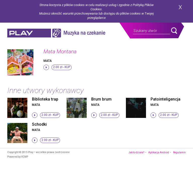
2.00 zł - (61, 67)
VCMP (24, 156)
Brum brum (101, 99)
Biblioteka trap (45, 99)
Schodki (39, 124)
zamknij (180, 7)
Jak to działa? (136, 152)
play (29, 33)
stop (46, 67)
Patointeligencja (165, 99)
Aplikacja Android (158, 152)
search (174, 30)
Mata (47, 61)
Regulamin (179, 152)
